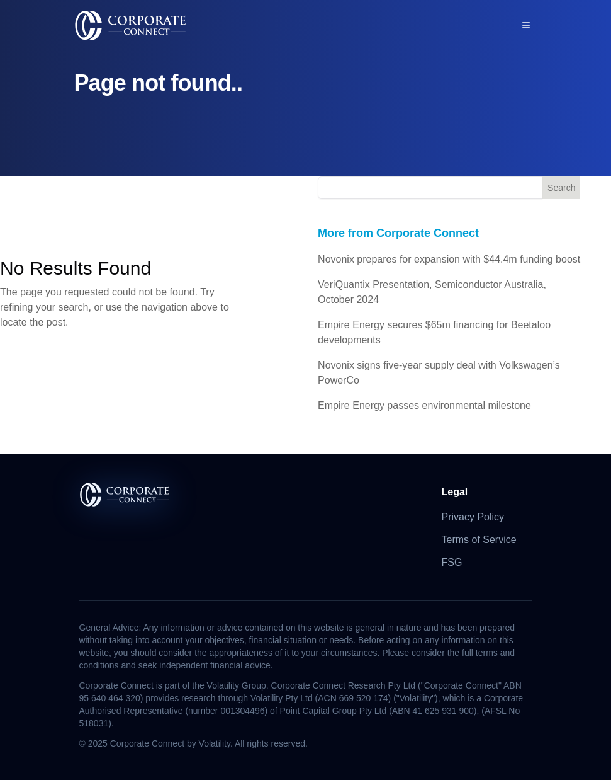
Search (561, 188)
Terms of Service (479, 539)
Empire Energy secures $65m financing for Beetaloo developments (434, 332)
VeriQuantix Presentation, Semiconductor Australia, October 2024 (432, 292)
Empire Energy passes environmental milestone (424, 405)
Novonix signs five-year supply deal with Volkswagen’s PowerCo (439, 373)
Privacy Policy (473, 517)
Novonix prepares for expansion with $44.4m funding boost (449, 259)
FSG (452, 562)
